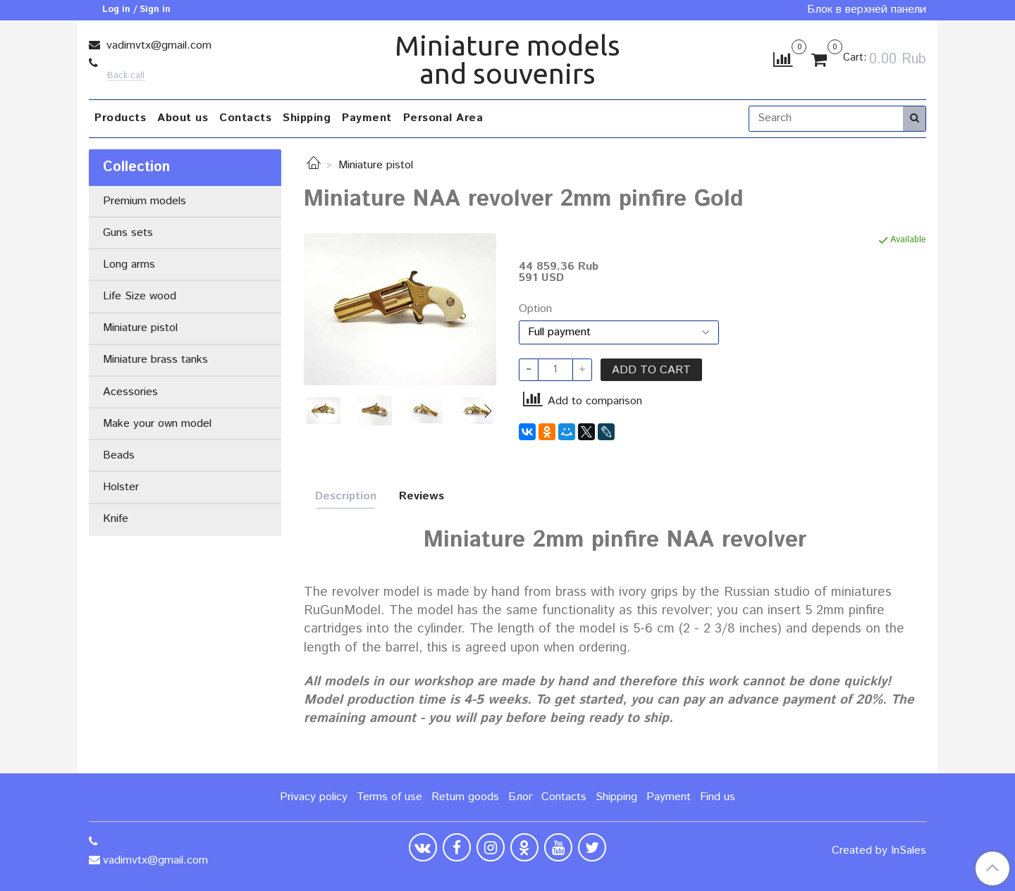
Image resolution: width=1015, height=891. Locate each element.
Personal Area (443, 118)
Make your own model (157, 424)
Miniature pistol (375, 165)
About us (182, 118)
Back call (125, 76)
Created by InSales (879, 850)
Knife (115, 519)
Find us (717, 797)
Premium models (144, 201)
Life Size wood (139, 296)
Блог (520, 797)
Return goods (465, 797)
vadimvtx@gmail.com (157, 45)
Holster (121, 487)
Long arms (129, 264)
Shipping (307, 118)
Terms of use (389, 797)
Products (120, 118)
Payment (367, 118)
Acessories (130, 392)
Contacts (245, 118)
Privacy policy (313, 797)
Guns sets (128, 233)
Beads (119, 455)
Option (535, 309)
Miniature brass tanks (155, 359)
